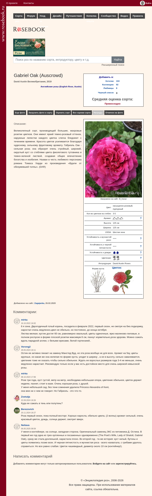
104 (117, 81)
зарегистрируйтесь (126, 463)
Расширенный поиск (113, 65)
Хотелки (109, 81)
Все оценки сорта (81, 113)
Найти (118, 59)
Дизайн (57, 16)
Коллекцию (108, 85)
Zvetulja (25, 396)
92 (117, 85)
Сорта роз (18, 17)
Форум (31, 16)
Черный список (105, 93)
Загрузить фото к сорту (40, 113)
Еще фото (20, 113)
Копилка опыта (91, 17)
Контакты (29, 3)
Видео (124, 16)
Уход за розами (44, 17)
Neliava (25, 425)
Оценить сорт (63, 113)
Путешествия (74, 16)
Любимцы (108, 88)
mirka (24, 319)
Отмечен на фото (114, 113)
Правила (138, 16)
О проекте (11, 3)
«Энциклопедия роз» (96, 480)
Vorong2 (26, 346)
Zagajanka (39, 303)
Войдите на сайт (101, 463)
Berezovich (27, 409)
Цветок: (117, 267)
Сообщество (108, 16)
